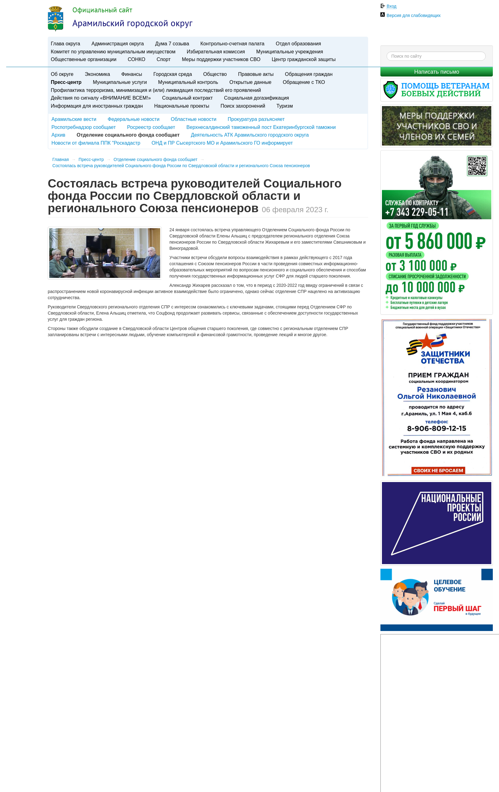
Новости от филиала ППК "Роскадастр (95, 143)
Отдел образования (298, 43)
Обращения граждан (308, 74)
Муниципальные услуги (120, 82)
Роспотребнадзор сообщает (83, 127)
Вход (391, 6)
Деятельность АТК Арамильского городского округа (250, 135)
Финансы (131, 74)
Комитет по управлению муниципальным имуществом (113, 51)
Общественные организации (83, 59)
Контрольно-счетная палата (233, 43)
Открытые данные (250, 82)
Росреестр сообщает (151, 127)
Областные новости (193, 119)
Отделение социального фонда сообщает (155, 159)
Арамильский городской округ (132, 23)
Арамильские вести (73, 119)
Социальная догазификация (256, 98)
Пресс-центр (66, 82)
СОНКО (136, 59)
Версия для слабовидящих (413, 15)
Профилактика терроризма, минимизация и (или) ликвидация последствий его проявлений (156, 90)
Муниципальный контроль (188, 82)
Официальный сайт (102, 9)
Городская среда (172, 74)
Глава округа (65, 43)
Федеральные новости (133, 119)
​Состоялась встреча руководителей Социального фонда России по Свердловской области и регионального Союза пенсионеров (181, 165)
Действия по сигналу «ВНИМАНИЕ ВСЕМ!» (101, 98)
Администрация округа (117, 43)
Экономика (97, 74)
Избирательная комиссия (216, 51)
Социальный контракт (187, 98)
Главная (60, 159)
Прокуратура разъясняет (256, 119)
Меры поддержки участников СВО (221, 59)
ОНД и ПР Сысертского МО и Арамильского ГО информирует (222, 143)
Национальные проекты (181, 106)
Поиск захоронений (243, 106)
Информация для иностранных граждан (97, 106)
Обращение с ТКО (304, 82)
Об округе (62, 74)
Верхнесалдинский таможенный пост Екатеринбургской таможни (261, 127)
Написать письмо (436, 72)
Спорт (164, 59)
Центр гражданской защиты (303, 59)
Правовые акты (256, 74)
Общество (215, 74)
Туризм (285, 106)
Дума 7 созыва (172, 43)
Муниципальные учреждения (289, 51)
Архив (58, 135)
